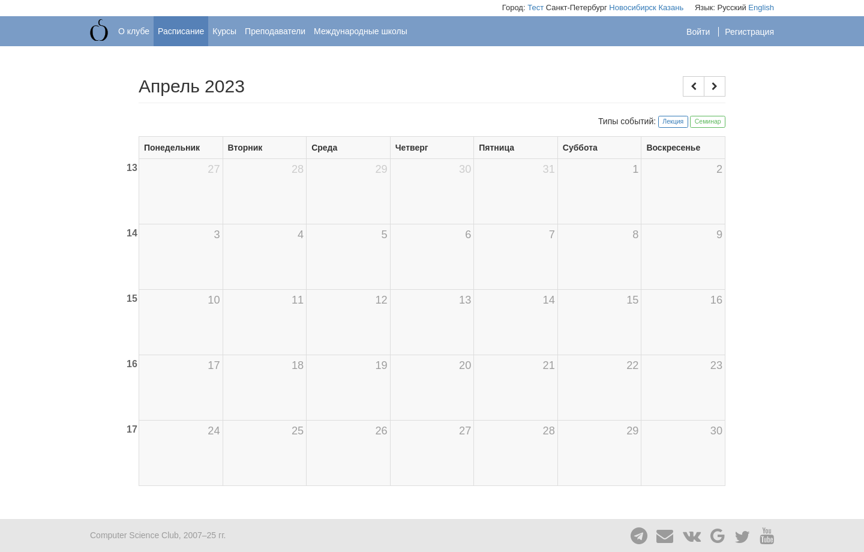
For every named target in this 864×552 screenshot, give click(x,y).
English (761, 7)
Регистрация (749, 32)
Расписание (181, 31)
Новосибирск (632, 7)
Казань (670, 7)
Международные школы (360, 31)
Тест (535, 7)
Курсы (224, 31)
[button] (693, 86)
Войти (699, 32)
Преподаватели (275, 31)
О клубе (133, 31)
